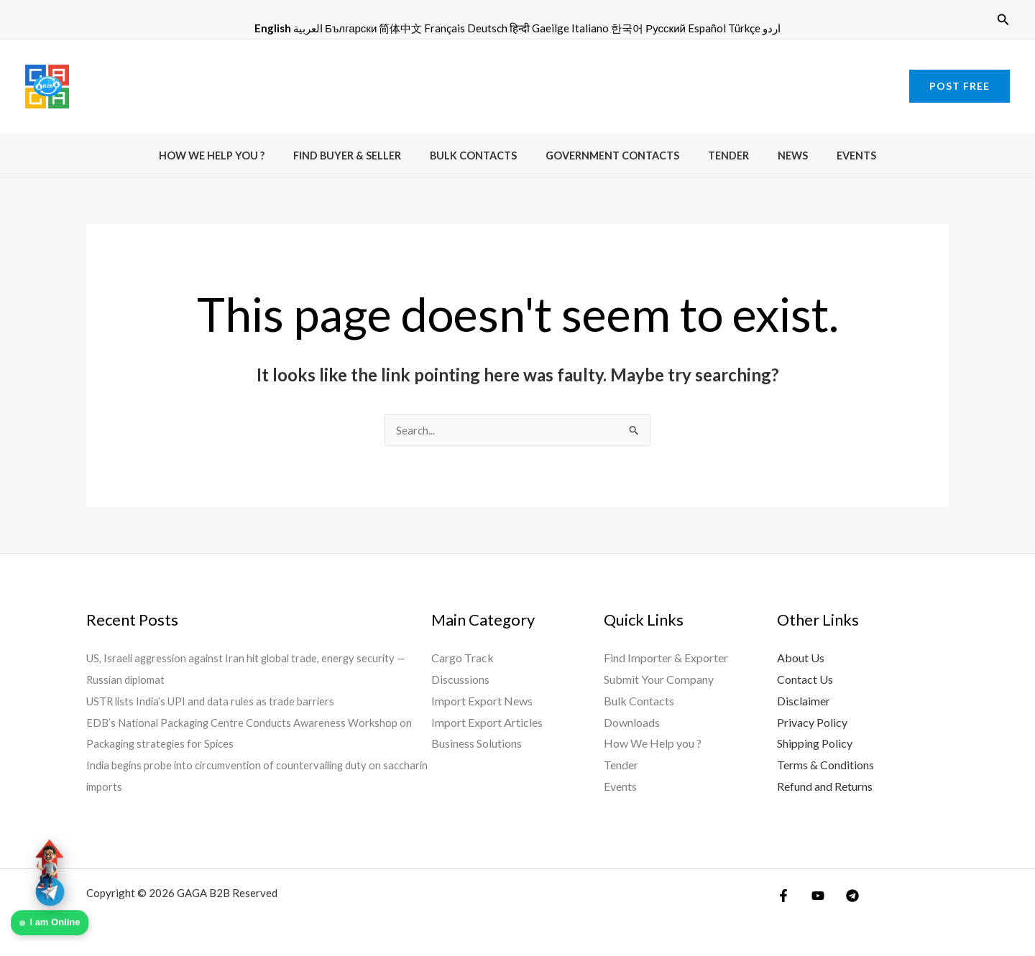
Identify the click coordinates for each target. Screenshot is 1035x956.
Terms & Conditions (825, 765)
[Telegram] (845, 896)
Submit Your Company (659, 680)
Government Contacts (612, 155)
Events (832, 155)
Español (707, 28)
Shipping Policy (814, 744)
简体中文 (400, 28)
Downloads (632, 723)
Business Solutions (476, 744)
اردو (772, 28)
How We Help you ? (236, 155)
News (777, 155)
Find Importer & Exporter (666, 658)
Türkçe (744, 28)
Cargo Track (462, 658)
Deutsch (487, 28)
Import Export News (482, 701)
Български (351, 28)
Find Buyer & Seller (363, 155)
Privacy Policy (812, 723)
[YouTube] (814, 896)
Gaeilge (550, 28)
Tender (720, 155)
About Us (800, 658)
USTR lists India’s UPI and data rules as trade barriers (216, 701)
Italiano (590, 28)
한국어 (627, 28)
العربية (308, 28)
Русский (665, 28)
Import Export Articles (487, 723)
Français (444, 28)
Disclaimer (803, 701)
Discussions (460, 680)
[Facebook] (783, 896)
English (272, 28)
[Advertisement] (517, 83)
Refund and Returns (825, 787)
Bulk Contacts (481, 155)
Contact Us (805, 680)
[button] (1003, 20)
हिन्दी (520, 28)
